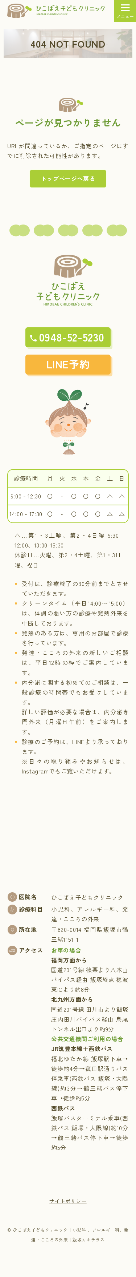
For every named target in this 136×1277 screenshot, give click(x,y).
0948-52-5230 (71, 337)
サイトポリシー (67, 1201)
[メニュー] (125, 11)
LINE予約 (68, 364)
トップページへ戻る (68, 178)
